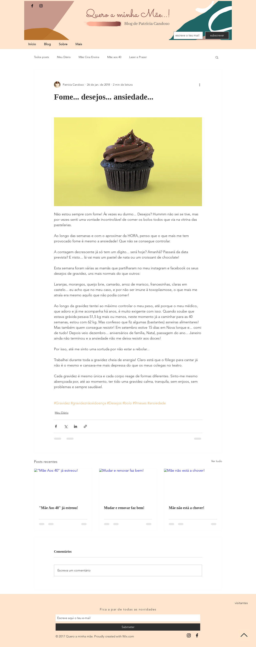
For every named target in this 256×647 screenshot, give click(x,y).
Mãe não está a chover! (186, 508)
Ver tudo (216, 461)
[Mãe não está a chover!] (193, 485)
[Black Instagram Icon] (41, 6)
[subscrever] (217, 35)
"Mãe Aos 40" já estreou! (58, 508)
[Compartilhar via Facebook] (56, 426)
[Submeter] (128, 627)
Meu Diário (64, 57)
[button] (217, 57)
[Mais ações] (199, 84)
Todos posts (41, 57)
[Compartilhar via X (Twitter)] (66, 426)
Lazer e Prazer (138, 57)
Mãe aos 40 (114, 57)
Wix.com (128, 636)
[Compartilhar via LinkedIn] (75, 426)
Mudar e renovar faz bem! (124, 508)
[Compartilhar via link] (85, 426)
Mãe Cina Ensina (89, 57)
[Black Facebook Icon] (32, 6)
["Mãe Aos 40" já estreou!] (63, 485)
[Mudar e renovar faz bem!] (128, 485)
